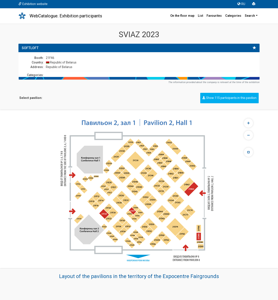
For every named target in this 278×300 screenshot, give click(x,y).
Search (250, 16)
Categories (233, 16)
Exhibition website (33, 4)
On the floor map (182, 16)
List (200, 16)
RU (241, 4)
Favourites (214, 16)
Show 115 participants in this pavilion (229, 98)
